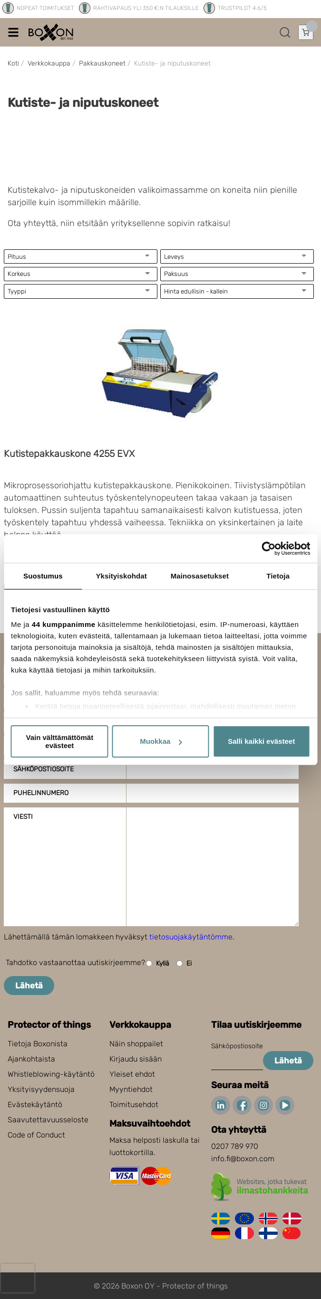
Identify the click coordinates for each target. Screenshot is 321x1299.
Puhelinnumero (40, 793)
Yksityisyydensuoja (41, 1089)
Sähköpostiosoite (43, 769)
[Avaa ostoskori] (305, 32)
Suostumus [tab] (43, 576)
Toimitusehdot (133, 1104)
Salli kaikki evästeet (261, 741)
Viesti (23, 817)
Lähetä (29, 985)
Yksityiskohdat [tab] (121, 576)
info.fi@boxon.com (242, 1158)
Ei (184, 963)
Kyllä (157, 963)
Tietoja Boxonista (38, 1043)
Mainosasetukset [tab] (200, 576)
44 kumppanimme (64, 624)
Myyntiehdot (131, 1089)
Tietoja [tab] (278, 576)
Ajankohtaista (31, 1058)
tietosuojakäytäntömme (191, 936)
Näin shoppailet (136, 1043)
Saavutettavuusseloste (48, 1119)
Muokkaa (161, 741)
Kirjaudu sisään (135, 1058)
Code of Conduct (36, 1134)
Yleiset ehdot (132, 1074)
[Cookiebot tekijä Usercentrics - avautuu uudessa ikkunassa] (268, 548)
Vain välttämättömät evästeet (59, 741)
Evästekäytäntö (35, 1104)
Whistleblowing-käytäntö (51, 1074)
